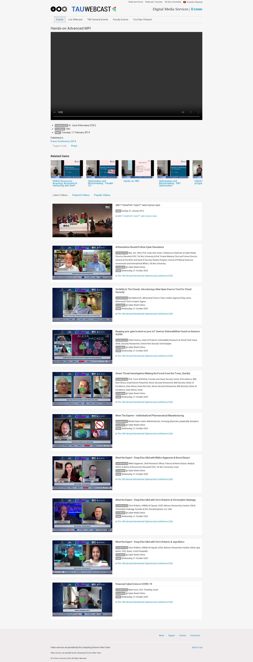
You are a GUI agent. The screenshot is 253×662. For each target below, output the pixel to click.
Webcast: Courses (153, 2)
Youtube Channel (194, 2)
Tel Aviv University (173, 2)
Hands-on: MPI (131, 181)
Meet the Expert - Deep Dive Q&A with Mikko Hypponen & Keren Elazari (153, 457)
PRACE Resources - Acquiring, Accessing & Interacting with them (65, 183)
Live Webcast (75, 19)
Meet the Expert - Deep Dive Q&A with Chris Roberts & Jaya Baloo (150, 542)
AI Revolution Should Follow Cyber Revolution (140, 247)
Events (59, 19)
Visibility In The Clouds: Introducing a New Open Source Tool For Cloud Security (153, 290)
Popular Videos (102, 195)
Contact (182, 635)
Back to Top (197, 647)
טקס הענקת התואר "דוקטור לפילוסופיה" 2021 (138, 205)
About (161, 635)
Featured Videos (81, 195)
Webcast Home (135, 2)
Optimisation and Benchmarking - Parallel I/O (100, 183)
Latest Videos (60, 195)
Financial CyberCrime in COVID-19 (134, 584)
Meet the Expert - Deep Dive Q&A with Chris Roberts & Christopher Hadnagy (156, 500)
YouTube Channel (142, 19)
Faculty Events (120, 19)
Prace (74, 145)
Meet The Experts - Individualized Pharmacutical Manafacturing (150, 415)
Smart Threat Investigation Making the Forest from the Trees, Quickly (153, 373)
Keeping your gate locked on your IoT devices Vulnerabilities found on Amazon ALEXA (158, 333)
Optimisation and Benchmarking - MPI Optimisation (169, 183)
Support (171, 635)
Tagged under (60, 145)
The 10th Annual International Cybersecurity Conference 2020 (145, 276)
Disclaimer (195, 635)
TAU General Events (97, 19)
